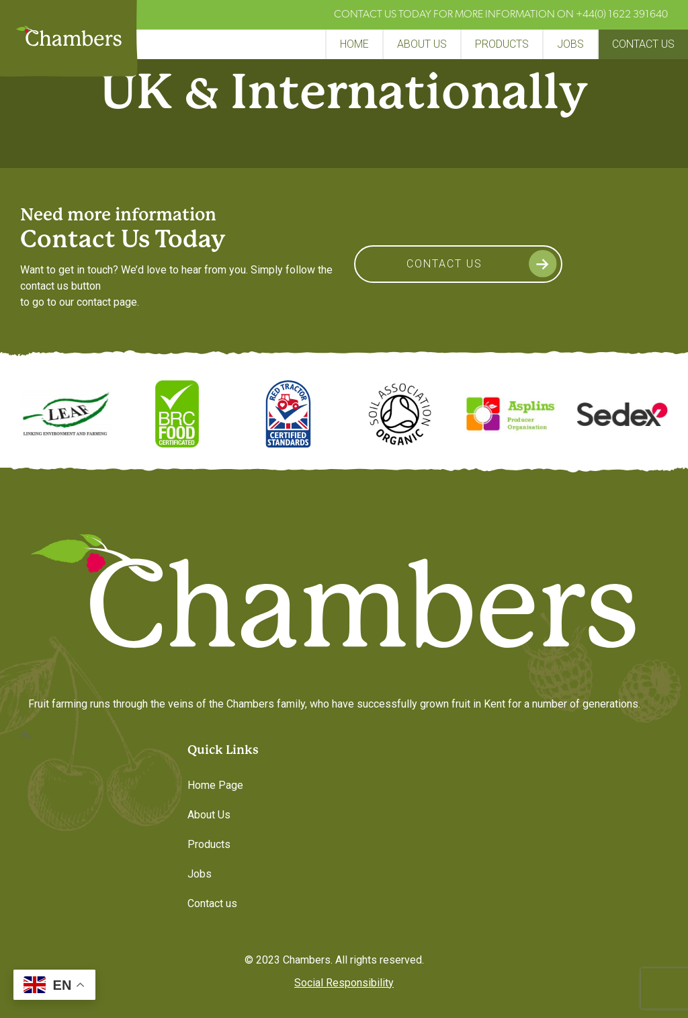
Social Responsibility (344, 982)
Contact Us (444, 263)
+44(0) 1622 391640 (622, 14)
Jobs (570, 44)
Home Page (215, 785)
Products (502, 44)
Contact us (643, 44)
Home (354, 44)
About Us (422, 44)
